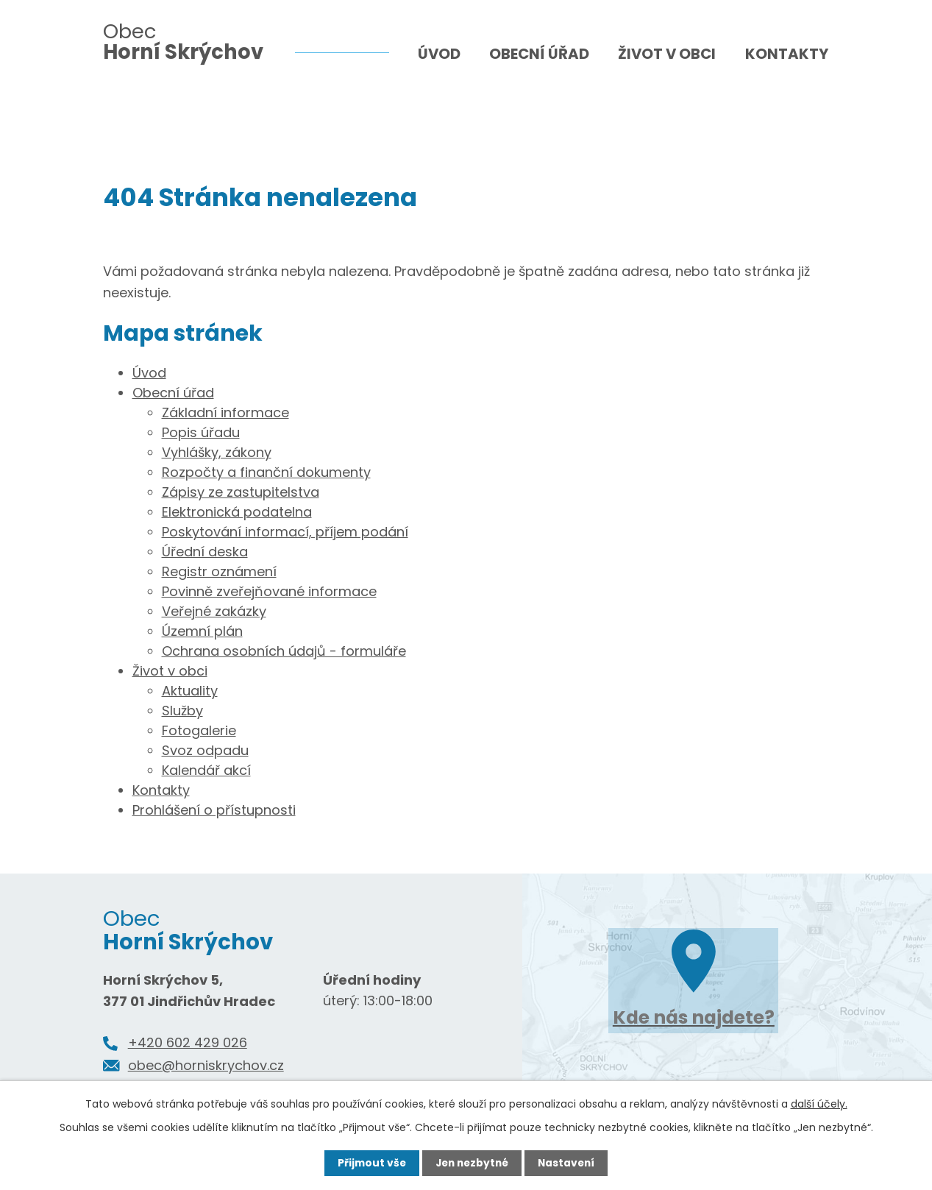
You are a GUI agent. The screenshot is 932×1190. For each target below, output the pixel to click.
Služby (182, 710)
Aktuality (190, 690)
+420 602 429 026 (187, 1042)
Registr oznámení (219, 571)
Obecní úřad (539, 53)
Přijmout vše (369, 1162)
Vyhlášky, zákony (216, 452)
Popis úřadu (201, 432)
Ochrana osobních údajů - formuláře (284, 651)
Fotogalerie (199, 730)
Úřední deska (205, 551)
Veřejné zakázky (214, 611)
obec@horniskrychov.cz (206, 1065)
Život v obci (667, 53)
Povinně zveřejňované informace (269, 591)
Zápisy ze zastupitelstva (240, 492)
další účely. (819, 1104)
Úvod (439, 53)
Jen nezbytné (472, 1162)
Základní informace (225, 412)
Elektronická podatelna (237, 512)
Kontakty (786, 53)
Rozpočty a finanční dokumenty (266, 472)
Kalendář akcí (206, 770)
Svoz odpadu (205, 750)
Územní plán (202, 631)
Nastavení (569, 1162)
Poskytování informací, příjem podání (285, 532)
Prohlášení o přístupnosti (214, 810)
